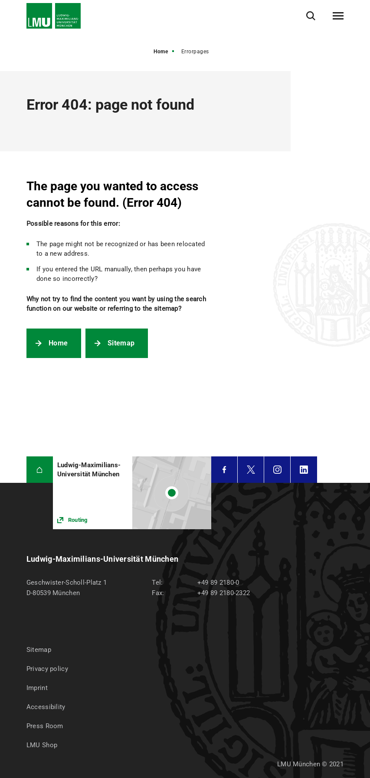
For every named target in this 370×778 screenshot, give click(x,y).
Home (161, 52)
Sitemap (121, 343)
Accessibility (45, 707)
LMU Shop (41, 745)
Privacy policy (47, 669)
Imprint (37, 688)
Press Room (44, 726)
